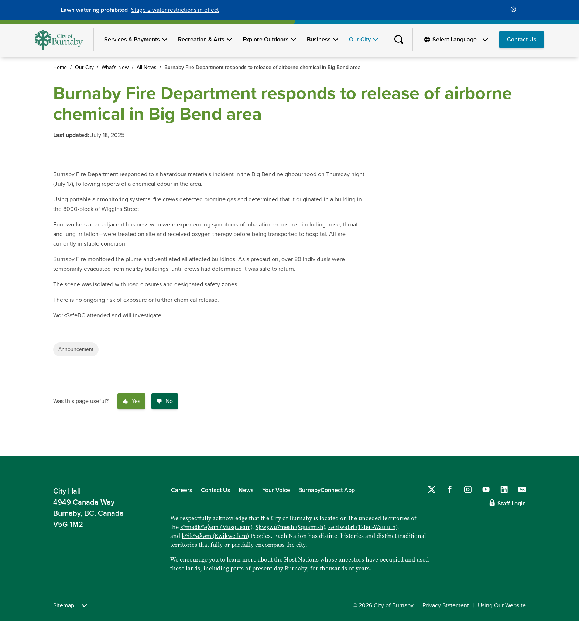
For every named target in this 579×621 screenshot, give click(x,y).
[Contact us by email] (522, 489)
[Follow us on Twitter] (431, 489)
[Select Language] (460, 39)
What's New (115, 67)
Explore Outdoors (266, 39)
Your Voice (276, 490)
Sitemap (70, 605)
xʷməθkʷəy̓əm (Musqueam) (216, 527)
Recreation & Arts (201, 39)
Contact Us (522, 39)
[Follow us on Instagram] (468, 489)
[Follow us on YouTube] (486, 489)
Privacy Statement (445, 605)
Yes (131, 401)
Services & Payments (132, 39)
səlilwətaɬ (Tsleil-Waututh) (362, 527)
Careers (181, 490)
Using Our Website (502, 605)
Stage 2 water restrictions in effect (175, 10)
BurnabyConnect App (326, 490)
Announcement (75, 349)
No (165, 401)
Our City (360, 39)
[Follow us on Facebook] (449, 489)
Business (319, 39)
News (246, 490)
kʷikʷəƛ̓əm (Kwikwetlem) (215, 536)
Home (60, 67)
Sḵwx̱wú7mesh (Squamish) (290, 527)
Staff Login (511, 503)
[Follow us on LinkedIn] (504, 489)
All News (147, 67)
